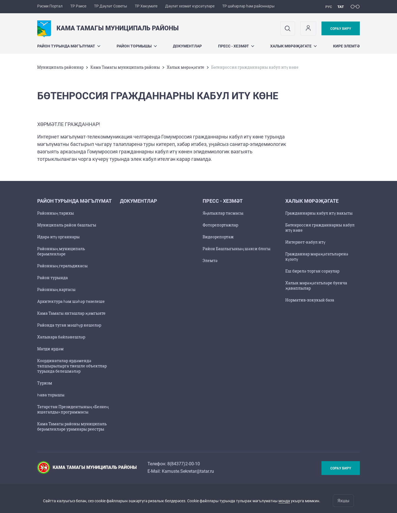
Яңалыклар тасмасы (223, 213)
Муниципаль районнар (60, 67)
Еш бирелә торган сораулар (312, 271)
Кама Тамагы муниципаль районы (125, 67)
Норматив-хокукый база (309, 300)
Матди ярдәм (50, 348)
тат (340, 7)
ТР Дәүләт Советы (110, 6)
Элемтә (210, 260)
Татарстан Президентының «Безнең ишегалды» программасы (73, 409)
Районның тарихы (55, 213)
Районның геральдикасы (62, 265)
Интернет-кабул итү (305, 242)
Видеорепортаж (218, 236)
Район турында (52, 277)
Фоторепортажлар (220, 225)
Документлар (187, 46)
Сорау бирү (340, 29)
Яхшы (343, 500)
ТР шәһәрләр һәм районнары (248, 6)
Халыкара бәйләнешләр (61, 337)
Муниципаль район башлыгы (66, 225)
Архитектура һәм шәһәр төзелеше (71, 301)
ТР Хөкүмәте (146, 6)
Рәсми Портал (50, 6)
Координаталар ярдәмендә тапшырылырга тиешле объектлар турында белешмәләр (72, 366)
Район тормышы (137, 46)
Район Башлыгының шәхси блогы (236, 248)
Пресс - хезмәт (236, 46)
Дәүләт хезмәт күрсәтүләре (189, 6)
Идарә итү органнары (58, 236)
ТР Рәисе (78, 6)
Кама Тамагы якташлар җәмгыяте (71, 313)
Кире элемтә (346, 46)
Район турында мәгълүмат (68, 46)
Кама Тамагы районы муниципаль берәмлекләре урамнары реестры (72, 426)
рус (328, 7)
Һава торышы (51, 394)
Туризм (44, 383)
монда (284, 501)
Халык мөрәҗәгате (293, 46)
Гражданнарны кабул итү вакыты (319, 213)
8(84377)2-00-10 (183, 463)
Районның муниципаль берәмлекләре (61, 251)
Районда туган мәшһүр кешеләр (69, 325)
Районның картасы (56, 289)
